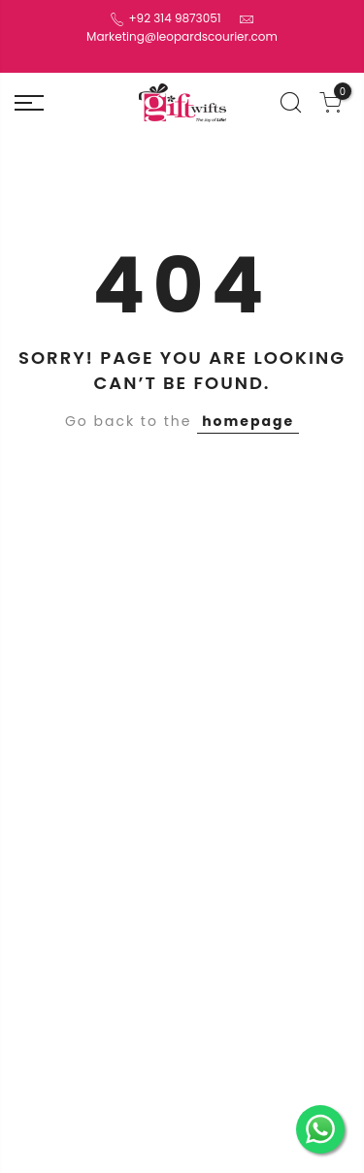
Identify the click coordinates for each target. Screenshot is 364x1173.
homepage (248, 421)
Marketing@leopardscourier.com (182, 36)
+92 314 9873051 (172, 18)
